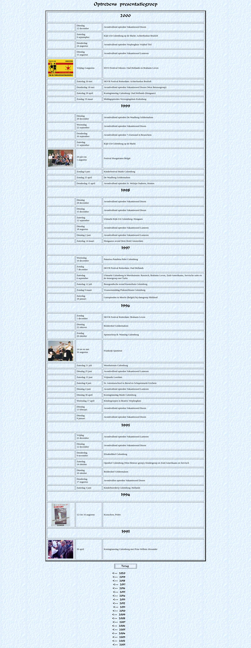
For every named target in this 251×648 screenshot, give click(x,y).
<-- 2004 (118, 633)
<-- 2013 (119, 599)
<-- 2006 (118, 625)
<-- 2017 (119, 584)
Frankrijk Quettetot (113, 350)
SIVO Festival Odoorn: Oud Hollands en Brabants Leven (131, 68)
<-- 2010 (118, 610)
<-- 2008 (118, 618)
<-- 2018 (118, 580)
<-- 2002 (118, 640)
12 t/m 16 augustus (86, 514)
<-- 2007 (118, 621)
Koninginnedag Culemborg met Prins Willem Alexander (130, 549)
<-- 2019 (118, 576)
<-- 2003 (118, 637)
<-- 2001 (118, 644)
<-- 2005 (118, 629)
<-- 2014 (118, 595)
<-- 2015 (119, 591)
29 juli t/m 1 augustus (82, 158)
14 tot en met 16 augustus (83, 350)
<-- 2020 (118, 573)
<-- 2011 (119, 606)
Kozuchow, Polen (112, 514)
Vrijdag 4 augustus (86, 68)
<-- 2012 (119, 603)
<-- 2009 (118, 614)
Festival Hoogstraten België (117, 158)
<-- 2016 (118, 588)
